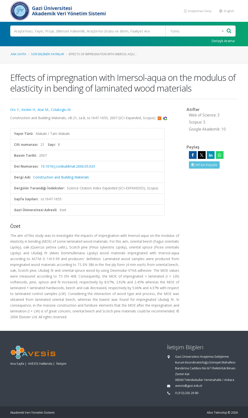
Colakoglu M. (61, 109)
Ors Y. (14, 109)
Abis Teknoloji (217, 412)
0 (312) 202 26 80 (186, 393)
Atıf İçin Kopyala (204, 165)
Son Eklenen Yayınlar (47, 54)
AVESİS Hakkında (40, 364)
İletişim (61, 364)
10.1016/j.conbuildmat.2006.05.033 (68, 166)
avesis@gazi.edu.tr (188, 386)
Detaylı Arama (223, 40)
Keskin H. (28, 109)
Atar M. (43, 109)
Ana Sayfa (18, 54)
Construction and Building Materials (61, 177)
